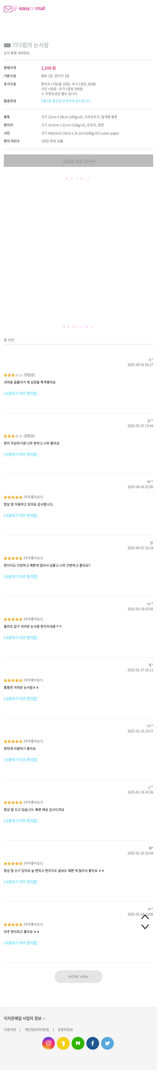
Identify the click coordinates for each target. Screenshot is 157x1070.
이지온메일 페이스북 (92, 1043)
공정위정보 (65, 1029)
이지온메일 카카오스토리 (63, 1043)
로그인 (148, 9)
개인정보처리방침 (37, 1029)
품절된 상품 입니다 (78, 160)
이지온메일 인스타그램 (48, 1043)
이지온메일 (24, 9)
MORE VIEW (78, 976)
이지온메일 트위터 (107, 1043)
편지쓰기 (135, 9)
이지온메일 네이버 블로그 (78, 1043)
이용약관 (10, 1029)
